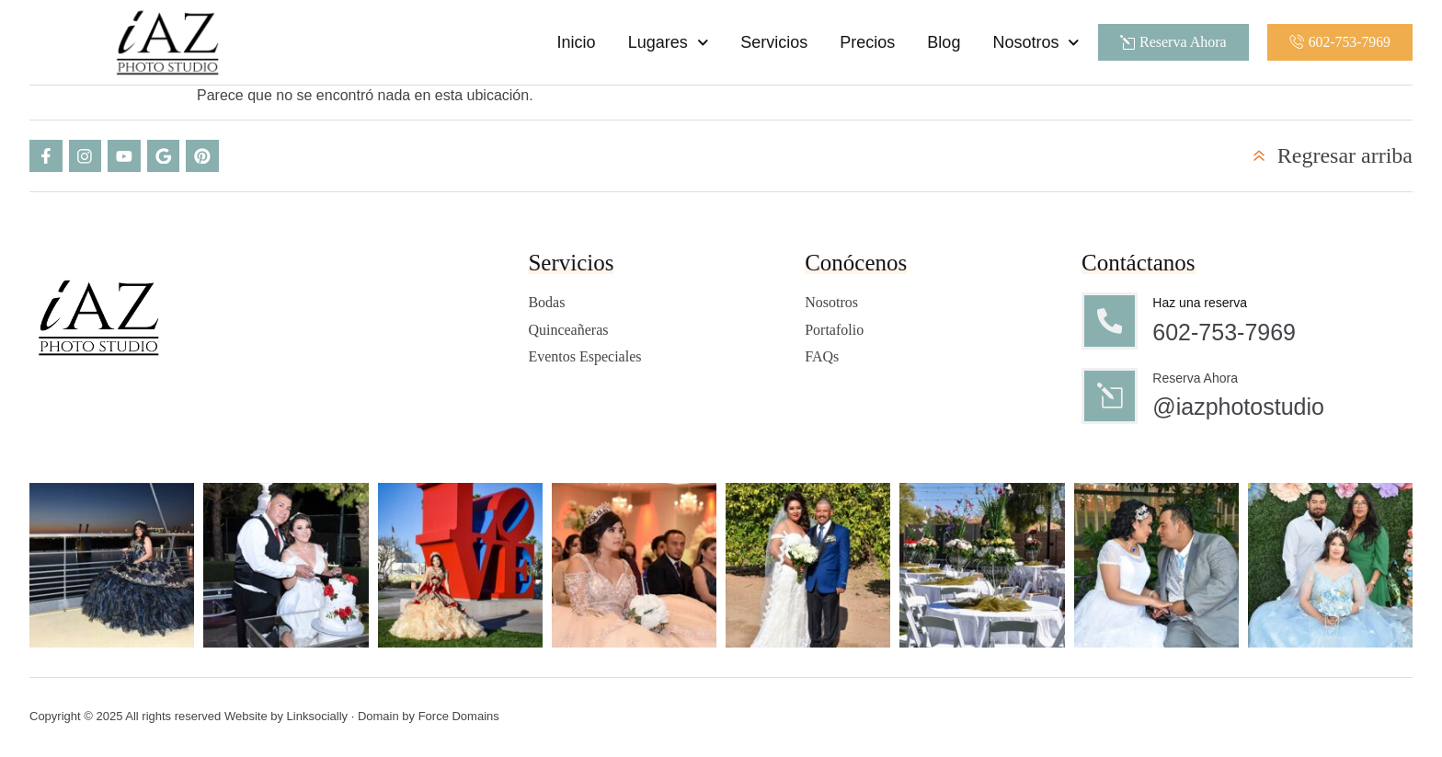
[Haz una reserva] (1110, 321)
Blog (942, 42)
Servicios (773, 42)
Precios (866, 42)
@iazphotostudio (1239, 408)
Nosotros (1035, 43)
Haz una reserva (1200, 303)
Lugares (666, 43)
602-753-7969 (1225, 333)
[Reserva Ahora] (1110, 397)
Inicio (574, 42)
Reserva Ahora (1196, 379)
